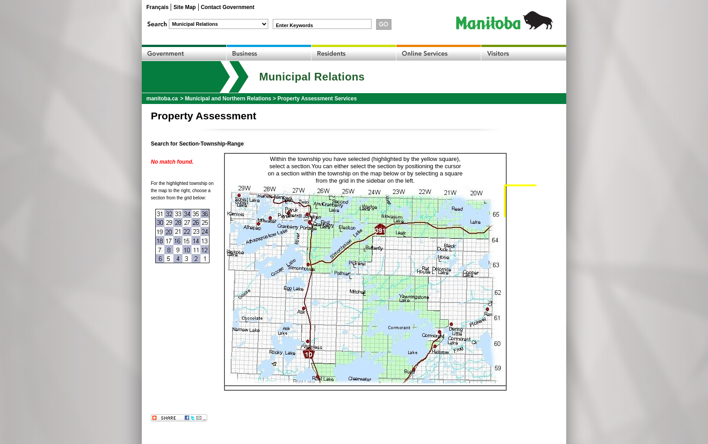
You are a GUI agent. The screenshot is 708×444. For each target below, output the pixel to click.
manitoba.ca (162, 98)
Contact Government (228, 7)
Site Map (184, 7)
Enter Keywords (294, 25)
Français (157, 7)
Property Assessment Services (317, 98)
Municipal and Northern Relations (228, 98)
